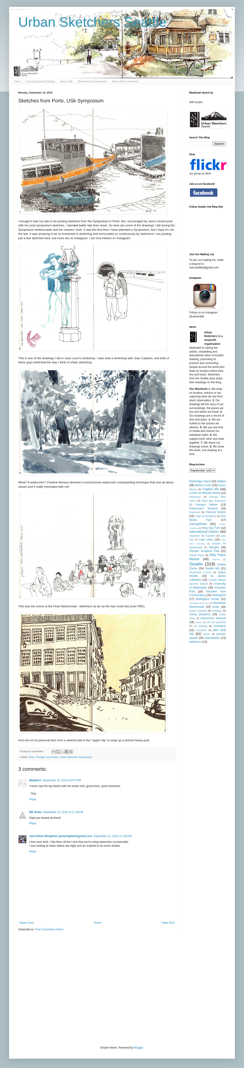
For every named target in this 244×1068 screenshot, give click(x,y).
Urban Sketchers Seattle (92, 22)
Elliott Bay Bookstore (214, 500)
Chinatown (195, 496)
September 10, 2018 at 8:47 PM (62, 780)
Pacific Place (196, 555)
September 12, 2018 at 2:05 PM (112, 836)
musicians (201, 630)
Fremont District (216, 512)
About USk (67, 81)
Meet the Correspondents (92, 81)
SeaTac (216, 559)
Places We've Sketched (125, 81)
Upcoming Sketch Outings (40, 81)
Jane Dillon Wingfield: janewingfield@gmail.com (60, 836)
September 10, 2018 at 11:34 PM (63, 812)
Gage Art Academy (205, 516)
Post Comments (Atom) (49, 929)
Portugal (40, 757)
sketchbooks (212, 638)
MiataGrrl (35, 780)
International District (204, 531)
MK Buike (35, 812)
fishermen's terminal (213, 618)
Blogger (138, 1047)
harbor (198, 622)
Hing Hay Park (211, 528)
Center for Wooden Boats (204, 493)
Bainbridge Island (199, 481)
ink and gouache (216, 622)
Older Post (167, 922)
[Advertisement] (43, 988)
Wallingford (219, 595)
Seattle (196, 564)
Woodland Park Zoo (199, 603)
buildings (217, 610)
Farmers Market (207, 504)
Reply (32, 799)
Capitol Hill (210, 489)
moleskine (219, 626)
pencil (206, 634)
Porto (32, 757)
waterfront (195, 641)
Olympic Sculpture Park (204, 551)
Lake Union (206, 539)
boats (216, 606)
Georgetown (198, 524)
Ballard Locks (203, 485)
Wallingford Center (207, 599)
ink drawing (200, 626)
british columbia (198, 610)
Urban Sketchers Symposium (76, 757)
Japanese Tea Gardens (202, 535)
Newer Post (26, 922)
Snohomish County (200, 572)
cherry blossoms (199, 614)
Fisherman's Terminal (203, 508)
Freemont (194, 512)
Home (17, 81)
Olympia (214, 547)
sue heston (53, 757)
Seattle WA (212, 568)
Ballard (221, 481)
